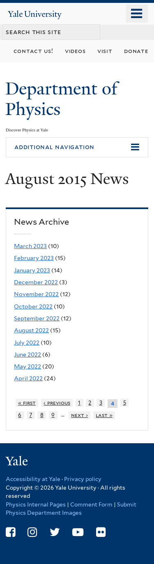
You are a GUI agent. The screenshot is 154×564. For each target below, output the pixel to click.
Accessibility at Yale (33, 479)
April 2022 (28, 378)
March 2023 (30, 246)
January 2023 (32, 270)
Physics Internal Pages (36, 504)
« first (27, 403)
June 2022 (27, 354)
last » (104, 415)
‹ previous (57, 403)
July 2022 (26, 342)
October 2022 (33, 306)
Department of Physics (61, 98)
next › (79, 415)
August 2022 (31, 330)
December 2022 (36, 282)
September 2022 (37, 318)
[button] (77, 147)
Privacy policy (82, 479)
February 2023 (34, 258)
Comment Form (91, 504)
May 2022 (27, 366)
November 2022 (36, 294)
